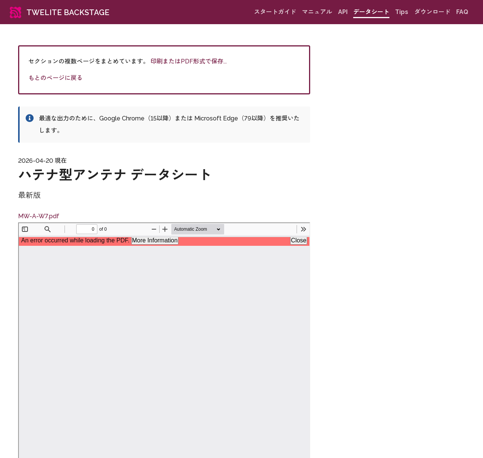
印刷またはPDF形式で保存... (189, 61)
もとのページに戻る (55, 78)
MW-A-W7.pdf (38, 216)
